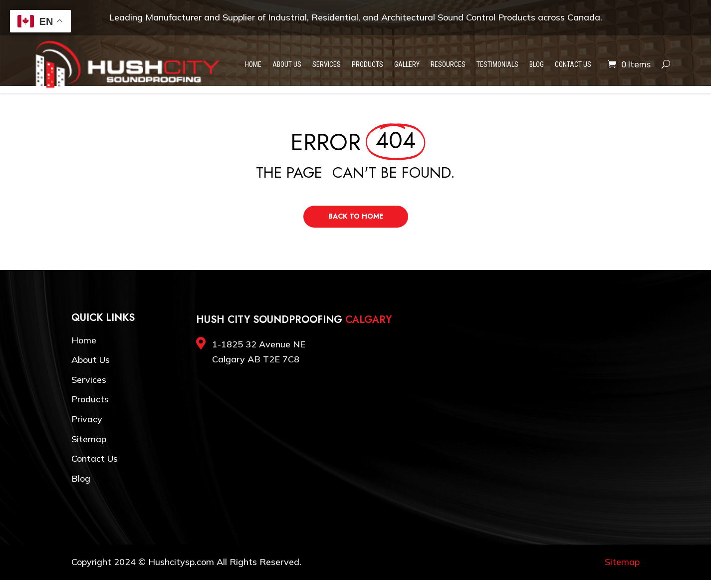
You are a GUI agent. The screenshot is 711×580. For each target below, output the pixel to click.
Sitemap (88, 439)
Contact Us (573, 64)
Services (326, 64)
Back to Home (355, 216)
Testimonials (497, 64)
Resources (448, 64)
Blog (536, 64)
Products (367, 64)
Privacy (86, 419)
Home (253, 64)
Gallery (407, 64)
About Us (286, 64)
